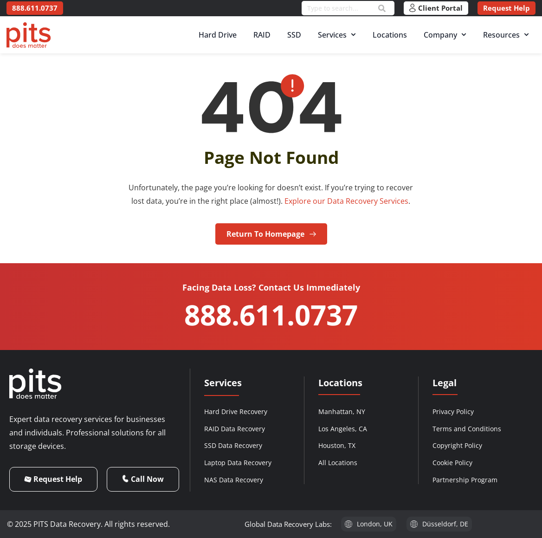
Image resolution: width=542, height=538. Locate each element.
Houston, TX (336, 445)
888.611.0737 (271, 315)
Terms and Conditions (466, 428)
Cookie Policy (452, 462)
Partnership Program (464, 479)
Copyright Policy (457, 445)
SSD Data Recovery (233, 445)
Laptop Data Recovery (237, 462)
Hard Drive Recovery (235, 411)
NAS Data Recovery (233, 479)
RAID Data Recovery (234, 428)
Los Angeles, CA (342, 428)
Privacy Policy (453, 411)
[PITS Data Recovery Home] (28, 35)
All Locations (337, 462)
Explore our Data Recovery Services (346, 201)
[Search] (382, 8)
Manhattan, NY (341, 411)
